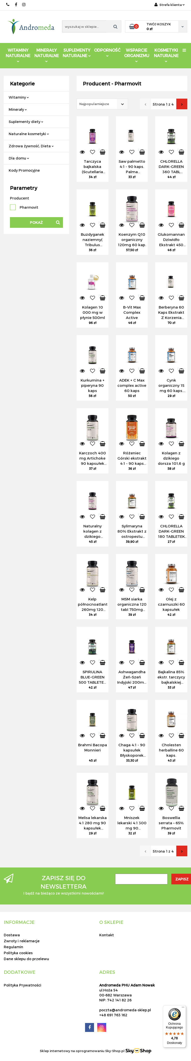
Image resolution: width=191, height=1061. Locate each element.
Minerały (18, 109)
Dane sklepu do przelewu (26, 959)
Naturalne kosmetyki (29, 134)
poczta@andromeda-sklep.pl (125, 1010)
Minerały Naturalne (46, 55)
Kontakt (106, 935)
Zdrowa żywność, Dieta (31, 146)
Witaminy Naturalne (18, 55)
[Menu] (183, 1008)
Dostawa (12, 935)
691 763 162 (8, 4)
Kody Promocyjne (24, 170)
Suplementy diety (26, 121)
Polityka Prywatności (22, 985)
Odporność (107, 52)
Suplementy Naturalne (77, 53)
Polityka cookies (18, 953)
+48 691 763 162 (113, 1015)
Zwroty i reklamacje (22, 941)
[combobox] (102, 104)
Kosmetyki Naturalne (166, 55)
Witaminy (19, 97)
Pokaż (36, 222)
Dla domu (19, 158)
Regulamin (13, 947)
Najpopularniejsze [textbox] (94, 104)
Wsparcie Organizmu (136, 55)
